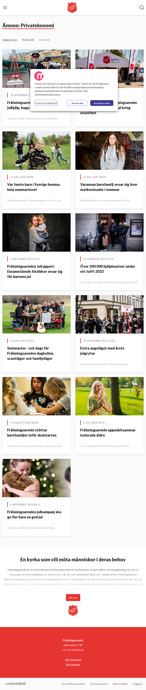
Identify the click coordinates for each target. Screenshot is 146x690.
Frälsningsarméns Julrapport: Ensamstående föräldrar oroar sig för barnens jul (34, 271)
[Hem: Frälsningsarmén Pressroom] (72, 7)
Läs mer (73, 597)
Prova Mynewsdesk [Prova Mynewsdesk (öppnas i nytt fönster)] (73, 683)
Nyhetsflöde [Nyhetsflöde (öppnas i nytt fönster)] (120, 683)
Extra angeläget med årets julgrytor (102, 350)
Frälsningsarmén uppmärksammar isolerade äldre (108, 432)
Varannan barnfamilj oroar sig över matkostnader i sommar (108, 187)
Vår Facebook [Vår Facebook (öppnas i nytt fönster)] (73, 659)
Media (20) (28, 40)
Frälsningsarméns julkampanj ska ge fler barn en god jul (34, 514)
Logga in (137, 683)
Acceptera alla (102, 103)
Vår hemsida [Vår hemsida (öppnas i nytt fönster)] (73, 664)
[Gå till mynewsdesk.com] (16, 684)
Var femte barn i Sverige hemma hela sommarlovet (33, 187)
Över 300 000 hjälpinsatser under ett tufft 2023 (107, 269)
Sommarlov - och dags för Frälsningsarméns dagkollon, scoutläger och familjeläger (30, 353)
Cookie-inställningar (46, 103)
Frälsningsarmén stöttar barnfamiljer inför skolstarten (31, 432)
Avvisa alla (77, 103)
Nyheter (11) (9, 40)
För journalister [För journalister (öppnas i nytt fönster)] (99, 683)
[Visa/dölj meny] (5, 7)
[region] (74, 90)
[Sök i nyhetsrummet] (141, 7)
